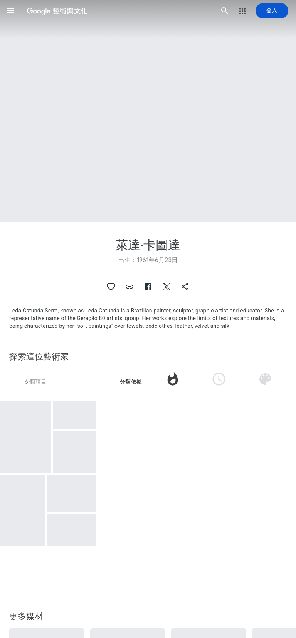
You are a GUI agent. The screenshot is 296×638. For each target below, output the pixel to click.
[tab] (172, 381)
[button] (11, 11)
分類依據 (131, 381)
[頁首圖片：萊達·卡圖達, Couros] (148, 111)
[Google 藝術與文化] (118, 11)
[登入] (272, 10)
